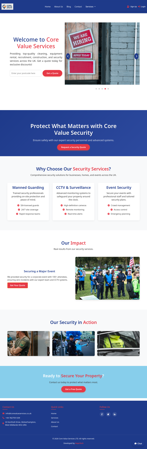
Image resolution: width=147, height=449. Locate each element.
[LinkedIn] (114, 414)
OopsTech (79, 443)
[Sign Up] (132, 6)
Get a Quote (52, 73)
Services (54, 417)
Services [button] (90, 6)
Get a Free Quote (73, 389)
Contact (78, 6)
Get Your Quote (17, 285)
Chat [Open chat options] (138, 443)
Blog (69, 6)
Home (48, 6)
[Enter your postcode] (25, 73)
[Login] (142, 6)
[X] (108, 414)
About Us (58, 6)
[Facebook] (102, 414)
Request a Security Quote (73, 147)
